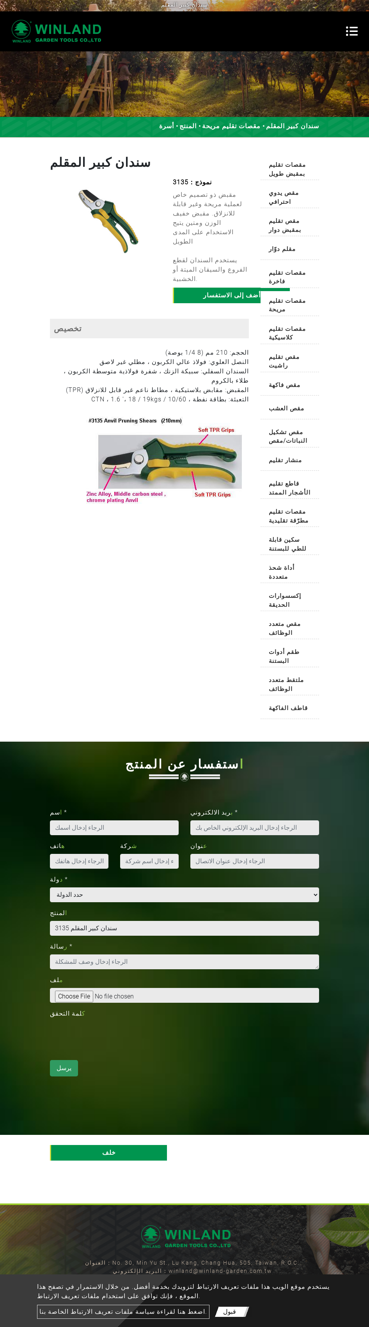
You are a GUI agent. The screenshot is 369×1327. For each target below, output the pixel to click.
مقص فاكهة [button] (284, 385)
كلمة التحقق (67, 1013)
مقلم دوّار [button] (282, 249)
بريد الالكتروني (214, 812)
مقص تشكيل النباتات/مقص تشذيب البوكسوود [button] (288, 438)
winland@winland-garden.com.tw (220, 1271)
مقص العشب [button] (286, 408)
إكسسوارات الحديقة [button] (285, 600)
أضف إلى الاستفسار (232, 295)
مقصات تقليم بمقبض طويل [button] (287, 169)
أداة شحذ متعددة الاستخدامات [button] (286, 573)
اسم (58, 812)
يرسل (64, 1068)
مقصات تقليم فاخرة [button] (287, 277)
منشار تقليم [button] (285, 460)
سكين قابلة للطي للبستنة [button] (288, 544)
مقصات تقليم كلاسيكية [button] (287, 333)
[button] (54, 227)
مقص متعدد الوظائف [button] (285, 628)
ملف (56, 980)
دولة (59, 879)
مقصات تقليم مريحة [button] (287, 305)
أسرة (166, 126)
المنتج (188, 126)
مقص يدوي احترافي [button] (284, 197)
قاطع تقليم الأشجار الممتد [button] (289, 488)
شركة (128, 846)
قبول (229, 1311)
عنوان (199, 846)
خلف (109, 1152)
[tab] (290, 167)
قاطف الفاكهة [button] (288, 708)
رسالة (61, 946)
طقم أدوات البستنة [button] (284, 656)
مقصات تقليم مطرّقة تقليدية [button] (289, 516)
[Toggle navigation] (352, 31)
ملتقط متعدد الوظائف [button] (286, 685)
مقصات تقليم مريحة (231, 126)
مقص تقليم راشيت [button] (284, 361)
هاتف (57, 846)
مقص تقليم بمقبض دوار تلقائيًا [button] (285, 226)
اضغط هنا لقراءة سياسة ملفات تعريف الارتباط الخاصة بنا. (123, 1311)
